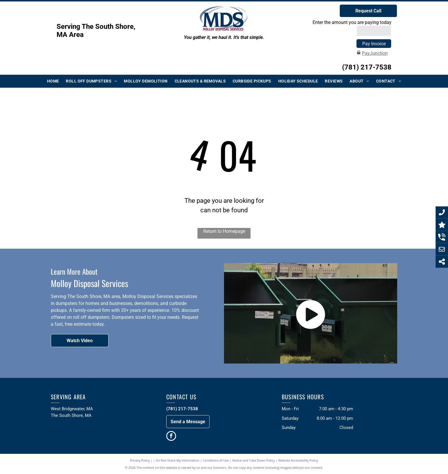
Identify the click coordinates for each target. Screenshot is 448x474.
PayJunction (375, 53)
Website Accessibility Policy (298, 460)
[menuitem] (53, 81)
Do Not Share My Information (177, 460)
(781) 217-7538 (366, 67)
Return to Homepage (224, 231)
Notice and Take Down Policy (253, 460)
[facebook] (171, 436)
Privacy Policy (140, 460)
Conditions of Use (216, 460)
